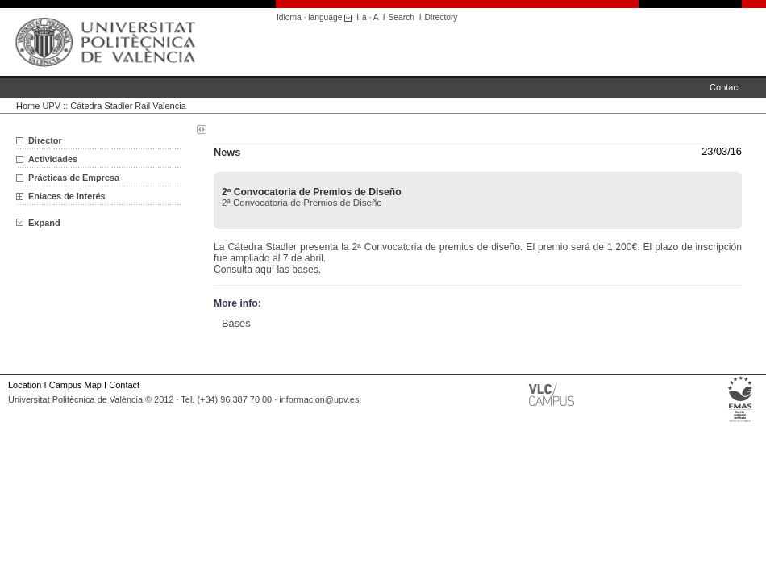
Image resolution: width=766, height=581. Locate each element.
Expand (38, 223)
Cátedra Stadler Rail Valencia (127, 106)
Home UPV (38, 106)
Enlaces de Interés (67, 196)
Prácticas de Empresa (73, 177)
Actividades (52, 159)
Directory (441, 17)
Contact (725, 87)
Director (45, 140)
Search (401, 17)
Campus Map (75, 385)
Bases (236, 323)
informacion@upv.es (319, 399)
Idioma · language (316, 17)
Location (24, 385)
